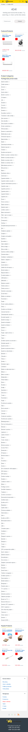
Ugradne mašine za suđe (7, 181)
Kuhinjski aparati (5, 343)
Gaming (3, 223)
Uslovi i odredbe (7, 684)
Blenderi (3, 353)
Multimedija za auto (5, 134)
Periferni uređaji (5, 476)
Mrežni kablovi (4, 270)
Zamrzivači (3, 175)
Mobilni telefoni (5, 580)
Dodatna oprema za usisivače (8, 340)
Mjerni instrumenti (5, 212)
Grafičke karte (4, 499)
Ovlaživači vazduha (6, 416)
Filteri (2, 405)
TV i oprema (4, 588)
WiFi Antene (4, 471)
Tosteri (3, 395)
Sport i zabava (4, 552)
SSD (2, 523)
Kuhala (2, 361)
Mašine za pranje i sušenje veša (9, 155)
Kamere (3, 617)
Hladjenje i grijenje (5, 231)
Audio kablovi (4, 265)
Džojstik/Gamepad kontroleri (8, 225)
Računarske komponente (7, 497)
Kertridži (3, 539)
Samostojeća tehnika (6, 144)
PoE (2, 458)
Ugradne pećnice (5, 188)
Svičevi (3, 466)
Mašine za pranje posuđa (7, 157)
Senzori (3, 87)
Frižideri (3, 149)
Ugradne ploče (5, 191)
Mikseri (3, 372)
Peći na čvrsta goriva (6, 424)
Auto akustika (4, 121)
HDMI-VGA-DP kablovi (6, 267)
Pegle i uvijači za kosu (6, 332)
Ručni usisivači (4, 408)
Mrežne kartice (5, 455)
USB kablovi (4, 278)
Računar (3, 426)
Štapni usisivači (5, 204)
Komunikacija (4, 557)
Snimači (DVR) (4, 620)
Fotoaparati (4, 220)
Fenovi (2, 330)
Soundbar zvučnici (5, 113)
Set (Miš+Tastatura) (6, 489)
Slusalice (3, 102)
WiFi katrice (4, 473)
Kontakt (4, 708)
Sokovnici (3, 392)
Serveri (3, 533)
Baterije (3, 565)
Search (20, 1)
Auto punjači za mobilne (7, 123)
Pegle (2, 301)
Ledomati (3, 366)
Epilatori (3, 327)
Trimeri (3, 335)
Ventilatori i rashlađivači (6, 257)
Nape (2, 170)
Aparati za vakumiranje (6, 351)
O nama (4, 706)
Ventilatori (3, 531)
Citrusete (3, 356)
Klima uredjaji (4, 246)
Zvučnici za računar (6, 494)
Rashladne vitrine (5, 173)
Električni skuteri (5, 554)
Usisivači (3, 411)
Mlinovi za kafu (5, 374)
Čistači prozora (5, 288)
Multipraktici (4, 377)
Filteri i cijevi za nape (6, 215)
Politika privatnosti (7, 686)
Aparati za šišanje (5, 325)
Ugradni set (4, 196)
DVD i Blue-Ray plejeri (6, 609)
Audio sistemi (4, 92)
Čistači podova (5, 285)
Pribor (2, 306)
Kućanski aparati (5, 317)
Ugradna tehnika (5, 178)
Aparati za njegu (5, 319)
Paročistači (3, 298)
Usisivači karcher (5, 312)
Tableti (3, 546)
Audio (2, 89)
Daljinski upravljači (5, 596)
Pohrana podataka (5, 510)
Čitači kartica (4, 513)
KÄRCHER (3, 280)
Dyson (2, 199)
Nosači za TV (4, 599)
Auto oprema (4, 118)
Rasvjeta (3, 567)
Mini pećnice (4, 168)
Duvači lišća (4, 293)
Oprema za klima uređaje (7, 251)
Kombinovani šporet (6, 152)
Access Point (4, 447)
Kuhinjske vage (5, 364)
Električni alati (4, 207)
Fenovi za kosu (5, 201)
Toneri (2, 544)
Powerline (3, 460)
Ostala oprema (4, 84)
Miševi (2, 484)
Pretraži (20, 21)
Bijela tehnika (4, 139)
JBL (2, 100)
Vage (2, 338)
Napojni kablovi (5, 272)
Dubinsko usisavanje (6, 291)
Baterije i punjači (5, 283)
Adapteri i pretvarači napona (8, 562)
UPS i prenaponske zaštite (7, 549)
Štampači (3, 541)
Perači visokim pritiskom (7, 304)
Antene (3, 591)
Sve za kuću (4, 560)
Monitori (3, 442)
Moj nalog (5, 682)
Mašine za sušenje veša (7, 162)
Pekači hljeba (4, 379)
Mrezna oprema (5, 445)
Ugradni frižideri (5, 194)
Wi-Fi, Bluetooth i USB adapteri (8, 468)
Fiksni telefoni (4, 578)
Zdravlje (3, 413)
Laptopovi (3, 432)
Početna (3, 4)
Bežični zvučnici (5, 94)
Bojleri (2, 141)
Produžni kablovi (5, 275)
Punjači (3, 437)
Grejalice (3, 233)
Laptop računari (5, 434)
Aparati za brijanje (5, 322)
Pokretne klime (5, 254)
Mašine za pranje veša (19, 34)
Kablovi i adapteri (5, 259)
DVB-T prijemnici (5, 607)
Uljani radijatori (4, 244)
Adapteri (3, 262)
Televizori (3, 612)
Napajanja (3, 505)
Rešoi (2, 382)
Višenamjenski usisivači (6, 314)
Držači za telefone (5, 126)
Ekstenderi (3, 450)
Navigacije (3, 583)
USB (2, 526)
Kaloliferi (3, 238)
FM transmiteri (4, 128)
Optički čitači (4, 507)
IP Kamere (3, 453)
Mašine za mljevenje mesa (7, 369)
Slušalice (3, 479)
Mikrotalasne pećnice (6, 165)
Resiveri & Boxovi (5, 601)
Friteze (3, 358)
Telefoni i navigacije (6, 573)
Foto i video (4, 217)
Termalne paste (5, 528)
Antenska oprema (5, 594)
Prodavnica (5, 699)
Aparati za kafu (5, 345)
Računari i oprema (5, 429)
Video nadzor (4, 615)
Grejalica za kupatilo (6, 236)
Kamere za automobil (6, 131)
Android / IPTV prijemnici (7, 604)
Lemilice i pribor (5, 209)
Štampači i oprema (5, 536)
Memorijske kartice (5, 520)
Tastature (3, 492)
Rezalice (3, 384)
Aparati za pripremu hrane (7, 348)
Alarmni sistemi (4, 81)
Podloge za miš (5, 486)
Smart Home (4, 570)
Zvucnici (3, 105)
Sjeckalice (3, 390)
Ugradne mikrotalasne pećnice (8, 183)
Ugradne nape (4, 186)
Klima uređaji (4, 34)
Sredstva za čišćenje (6, 309)
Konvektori (3, 241)
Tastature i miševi (5, 481)
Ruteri (2, 463)
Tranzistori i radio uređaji (7, 115)
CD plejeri (3, 97)
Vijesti (4, 703)
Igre (2, 228)
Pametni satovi (4, 586)
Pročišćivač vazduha (6, 403)
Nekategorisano (5, 421)
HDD (2, 515)
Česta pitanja (6, 688)
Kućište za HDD (5, 518)
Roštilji (2, 387)
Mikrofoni (3, 107)
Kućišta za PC (4, 502)
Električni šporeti (5, 147)
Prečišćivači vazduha (6, 418)
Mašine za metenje (5, 296)
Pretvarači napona (5, 136)
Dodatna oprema (5, 575)
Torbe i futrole (4, 440)
